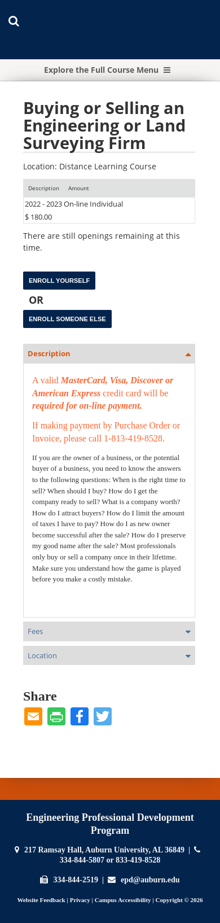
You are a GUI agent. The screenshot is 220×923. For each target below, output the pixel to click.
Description (49, 353)
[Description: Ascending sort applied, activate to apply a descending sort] (44, 188)
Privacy (80, 899)
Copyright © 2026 (179, 899)
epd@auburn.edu (150, 880)
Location (42, 655)
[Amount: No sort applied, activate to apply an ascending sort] (79, 188)
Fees (35, 631)
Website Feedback (41, 899)
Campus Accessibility (123, 899)
